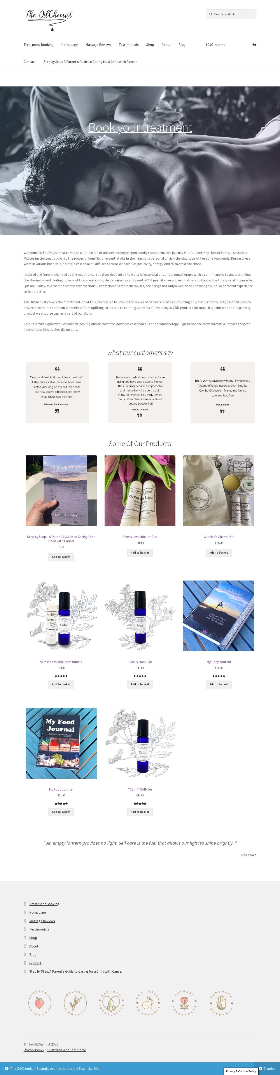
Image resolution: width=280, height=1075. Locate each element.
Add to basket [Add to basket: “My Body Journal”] (219, 684)
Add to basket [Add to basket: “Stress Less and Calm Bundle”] (61, 684)
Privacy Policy (34, 1050)
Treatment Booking (39, 44)
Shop (150, 44)
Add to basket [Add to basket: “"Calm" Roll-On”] (140, 812)
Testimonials (129, 44)
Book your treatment (140, 127)
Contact (30, 61)
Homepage (69, 44)
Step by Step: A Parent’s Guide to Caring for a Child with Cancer (90, 61)
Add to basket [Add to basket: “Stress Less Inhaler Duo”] (140, 553)
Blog (182, 44)
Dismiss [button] (269, 1068)
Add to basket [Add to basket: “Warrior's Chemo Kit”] (219, 553)
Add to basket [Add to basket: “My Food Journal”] (61, 812)
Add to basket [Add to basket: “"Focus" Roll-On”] (140, 684)
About (166, 44)
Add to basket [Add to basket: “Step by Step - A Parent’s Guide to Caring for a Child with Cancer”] (61, 557)
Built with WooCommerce (66, 1050)
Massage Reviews (98, 44)
